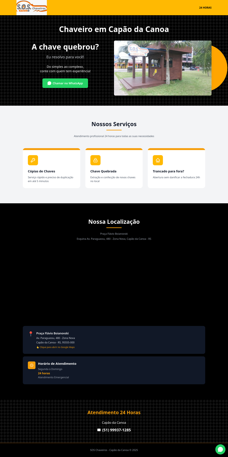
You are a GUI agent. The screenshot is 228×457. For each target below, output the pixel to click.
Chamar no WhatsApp (65, 83)
